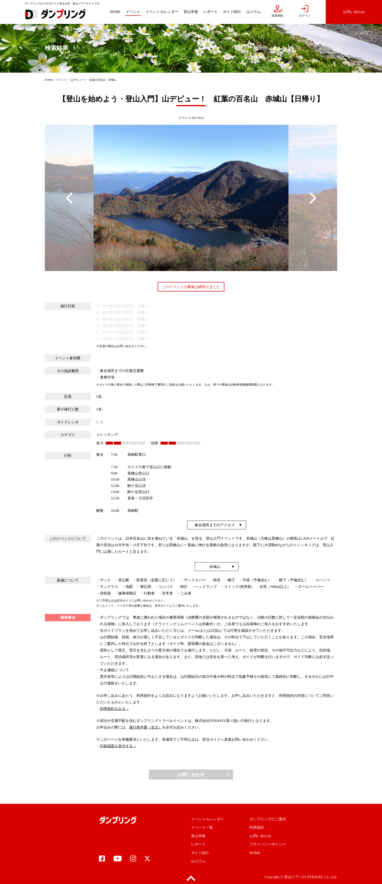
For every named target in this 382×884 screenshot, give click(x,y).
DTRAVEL (315, 877)
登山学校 (198, 836)
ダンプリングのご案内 (267, 819)
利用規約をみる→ (114, 709)
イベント (61, 79)
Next (312, 198)
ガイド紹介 (200, 853)
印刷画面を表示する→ (118, 746)
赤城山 (214, 567)
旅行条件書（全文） (145, 727)
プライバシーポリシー (267, 844)
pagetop (191, 878)
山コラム (198, 861)
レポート (198, 844)
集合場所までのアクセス (215, 525)
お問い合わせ (191, 774)
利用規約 (256, 827)
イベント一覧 (202, 827)
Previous (69, 198)
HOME (49, 79)
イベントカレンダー (207, 819)
